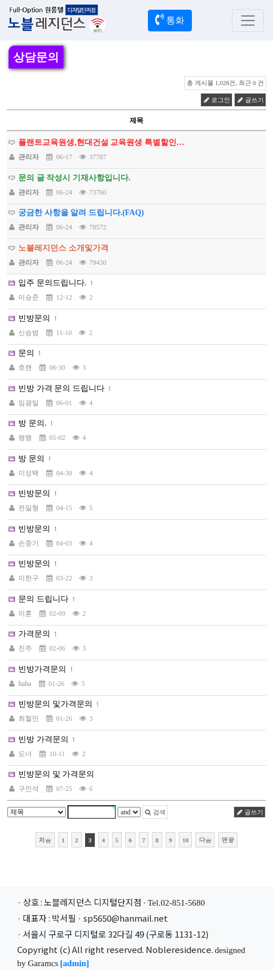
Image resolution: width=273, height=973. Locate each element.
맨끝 (228, 839)
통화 (169, 19)
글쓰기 (250, 99)
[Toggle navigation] (248, 20)
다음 (205, 839)
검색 (155, 812)
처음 (45, 839)
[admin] (74, 963)
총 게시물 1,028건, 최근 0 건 (225, 82)
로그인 (216, 99)
